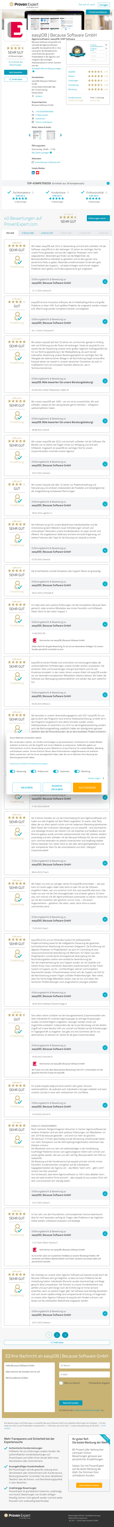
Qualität (71, 71)
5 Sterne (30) (28, 232)
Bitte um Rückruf (72, 1383)
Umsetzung (73, 84)
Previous (29, 135)
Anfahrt (39, 96)
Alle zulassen (87, 787)
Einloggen (104, 4)
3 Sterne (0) (66, 232)
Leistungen (73, 80)
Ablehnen (27, 787)
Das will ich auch (87, 4)
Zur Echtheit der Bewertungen (16, 63)
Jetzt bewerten (15, 72)
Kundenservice (74, 97)
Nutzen (71, 76)
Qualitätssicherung (93, 1515)
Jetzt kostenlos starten (89, 1485)
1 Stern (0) (103, 232)
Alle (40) (10, 232)
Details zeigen (92, 778)
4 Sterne (93, 48)
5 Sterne (93, 45)
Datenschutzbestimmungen (38, 763)
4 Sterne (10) (47, 232)
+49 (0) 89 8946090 (44, 111)
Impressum (17, 763)
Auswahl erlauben (57, 787)
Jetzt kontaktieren (98, 12)
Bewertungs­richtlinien (76, 1515)
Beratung (72, 89)
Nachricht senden (71, 1402)
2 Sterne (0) (84, 232)
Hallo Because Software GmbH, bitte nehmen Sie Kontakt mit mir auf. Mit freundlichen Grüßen (29, 1387)
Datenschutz (73, 1518)
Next (60, 135)
